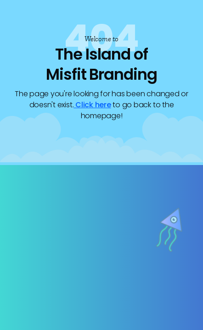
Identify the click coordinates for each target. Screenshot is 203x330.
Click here (92, 104)
